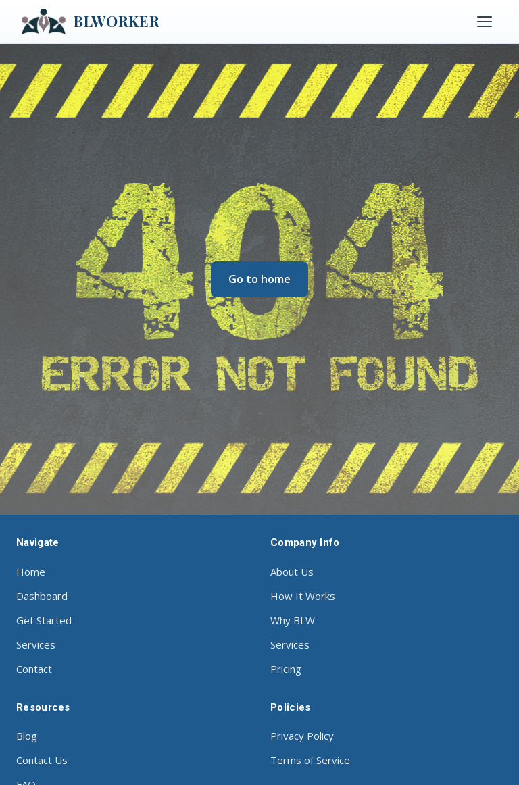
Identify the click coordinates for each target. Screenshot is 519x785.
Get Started (44, 620)
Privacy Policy (302, 735)
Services (35, 644)
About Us (292, 571)
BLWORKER (90, 21)
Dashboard (42, 596)
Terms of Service (310, 760)
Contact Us (42, 760)
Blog (26, 735)
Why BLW (292, 620)
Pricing (285, 669)
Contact (34, 669)
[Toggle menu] (484, 21)
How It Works (302, 596)
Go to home (259, 279)
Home (30, 571)
